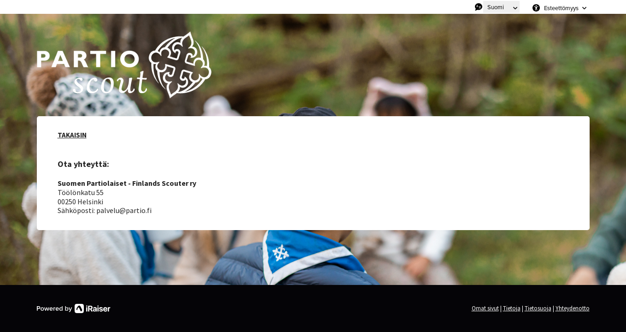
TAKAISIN (72, 134)
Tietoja (512, 308)
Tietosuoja (538, 308)
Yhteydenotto (573, 308)
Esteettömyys (561, 8)
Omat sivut (485, 308)
